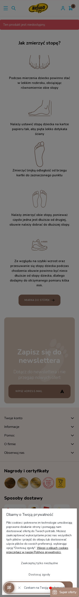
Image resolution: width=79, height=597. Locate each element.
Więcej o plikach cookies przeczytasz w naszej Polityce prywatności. (37, 550)
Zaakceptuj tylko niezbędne (39, 563)
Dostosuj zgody (39, 575)
